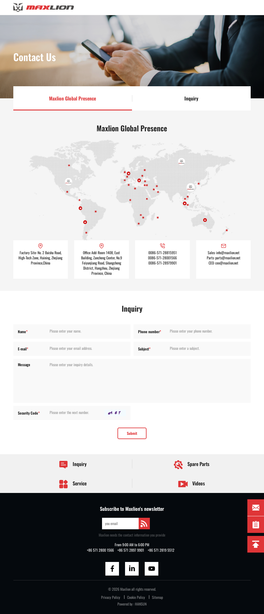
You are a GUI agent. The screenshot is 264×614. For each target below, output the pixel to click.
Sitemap (157, 597)
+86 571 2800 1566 (100, 550)
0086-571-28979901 (162, 262)
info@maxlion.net (227, 252)
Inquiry (191, 98)
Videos (191, 484)
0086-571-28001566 (162, 257)
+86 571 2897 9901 (130, 550)
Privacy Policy (110, 597)
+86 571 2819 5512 (161, 550)
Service (72, 484)
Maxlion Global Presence (72, 98)
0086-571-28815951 (162, 252)
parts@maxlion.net (227, 257)
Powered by (125, 603)
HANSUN (141, 603)
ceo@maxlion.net (226, 262)
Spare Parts (191, 465)
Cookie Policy (136, 597)
